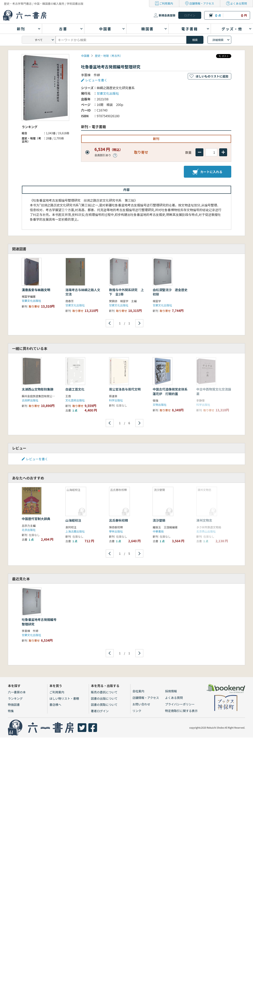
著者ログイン (100, 711)
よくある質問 (238, 3)
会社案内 (138, 691)
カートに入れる (207, 172)
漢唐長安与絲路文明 (36, 289)
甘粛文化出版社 (108, 93)
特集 (11, 711)
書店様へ (55, 704)
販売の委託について (104, 692)
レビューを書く (96, 80)
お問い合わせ (141, 704)
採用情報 (171, 691)
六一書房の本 (17, 692)
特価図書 (14, 704)
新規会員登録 (167, 15)
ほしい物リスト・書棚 (64, 698)
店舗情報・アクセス (201, 3)
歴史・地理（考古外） (109, 56)
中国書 (85, 56)
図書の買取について (104, 704)
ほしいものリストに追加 (212, 76)
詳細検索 (218, 40)
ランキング (15, 698)
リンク (136, 711)
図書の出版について (104, 698)
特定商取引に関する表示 (181, 711)
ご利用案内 (166, 3)
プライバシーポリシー (180, 704)
